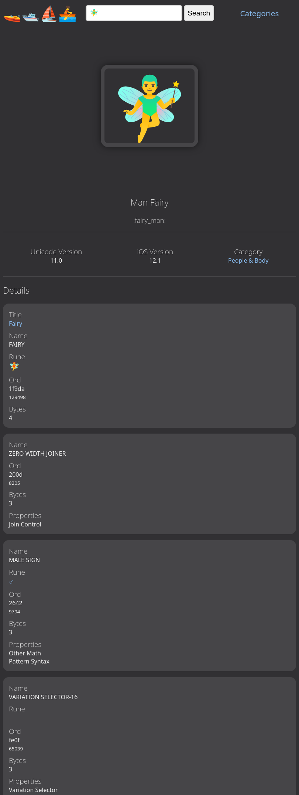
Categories (259, 13)
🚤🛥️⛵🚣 (40, 13)
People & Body (248, 260)
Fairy (15, 323)
